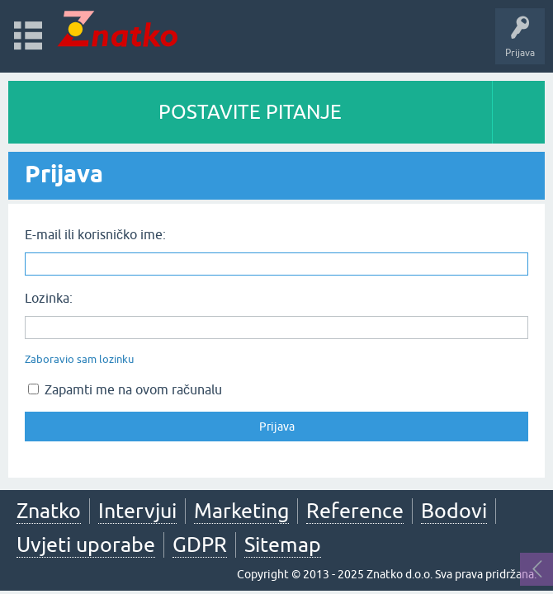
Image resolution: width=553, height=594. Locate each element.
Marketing (241, 510)
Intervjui (137, 510)
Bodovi (454, 510)
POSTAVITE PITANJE (250, 112)
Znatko (49, 510)
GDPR (200, 544)
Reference (355, 510)
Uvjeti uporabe (86, 544)
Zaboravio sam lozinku (79, 359)
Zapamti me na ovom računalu (125, 389)
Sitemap (282, 544)
